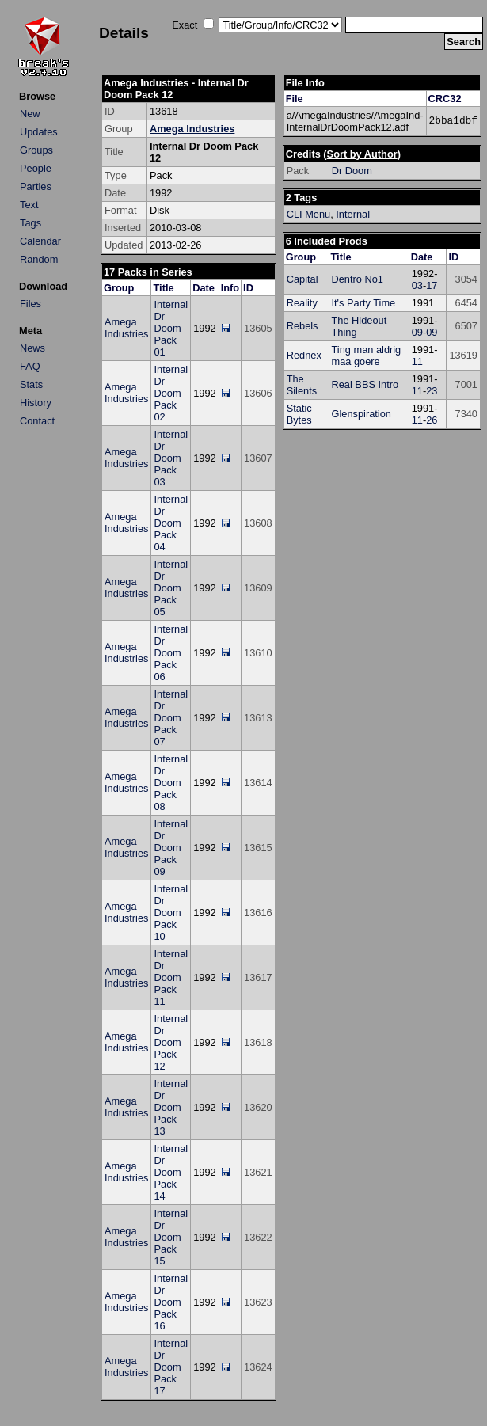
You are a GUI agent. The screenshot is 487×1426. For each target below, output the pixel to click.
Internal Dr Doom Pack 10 (171, 912)
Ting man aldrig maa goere (366, 355)
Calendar (40, 241)
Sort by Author (362, 154)
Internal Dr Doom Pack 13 (171, 1107)
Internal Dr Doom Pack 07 (171, 717)
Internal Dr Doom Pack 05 (171, 588)
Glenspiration (361, 414)
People (35, 168)
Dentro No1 (357, 279)
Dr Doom (352, 171)
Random (39, 259)
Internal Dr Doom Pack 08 (171, 782)
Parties (35, 186)
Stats (31, 384)
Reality (302, 303)
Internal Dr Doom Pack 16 (171, 1302)
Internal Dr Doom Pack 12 (171, 1042)
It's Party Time (364, 303)
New (30, 114)
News (32, 348)
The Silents (302, 385)
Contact (37, 421)
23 (431, 391)
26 (431, 420)
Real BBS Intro (365, 384)
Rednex (304, 355)
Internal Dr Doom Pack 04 (171, 523)
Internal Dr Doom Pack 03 (171, 458)
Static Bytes (299, 414)
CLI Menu (308, 214)
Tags (30, 223)
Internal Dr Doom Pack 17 (171, 1367)
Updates (39, 132)
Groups (36, 150)
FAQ (30, 366)
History (35, 403)
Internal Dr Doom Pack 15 (171, 1237)
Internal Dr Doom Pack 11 (171, 977)
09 (417, 332)
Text (29, 205)
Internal (353, 214)
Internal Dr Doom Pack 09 (171, 847)
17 (431, 285)
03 (417, 285)
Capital (302, 279)
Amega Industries (192, 129)
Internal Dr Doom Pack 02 (171, 393)
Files (30, 304)
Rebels (302, 326)
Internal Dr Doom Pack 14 (171, 1172)
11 (417, 361)
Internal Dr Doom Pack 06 (171, 653)
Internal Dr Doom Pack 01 (171, 328)
